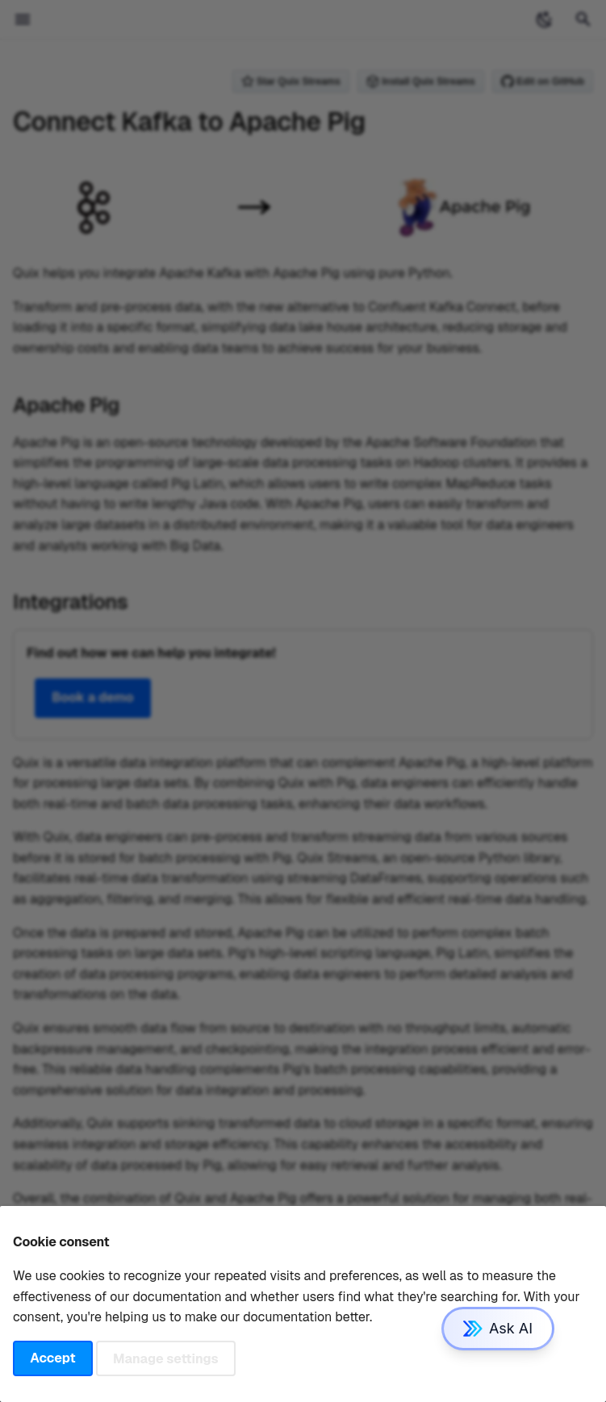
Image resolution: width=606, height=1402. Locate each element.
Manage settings (166, 1358)
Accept (52, 1358)
